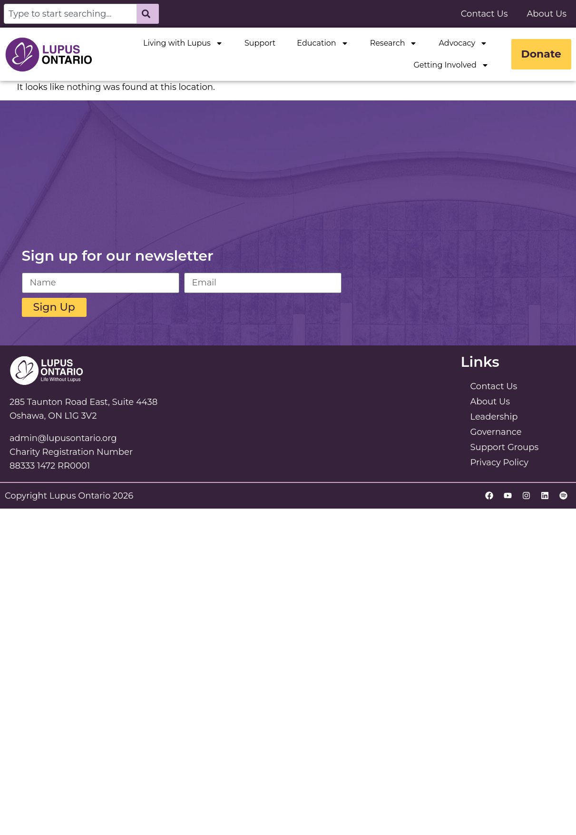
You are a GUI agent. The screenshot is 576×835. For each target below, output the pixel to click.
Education (322, 43)
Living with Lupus (183, 43)
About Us (546, 14)
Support (259, 43)
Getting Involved (450, 65)
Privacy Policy (499, 462)
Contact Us (484, 14)
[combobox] (70, 14)
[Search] (148, 14)
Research (394, 43)
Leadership (494, 417)
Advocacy (463, 43)
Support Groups (504, 447)
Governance (496, 432)
